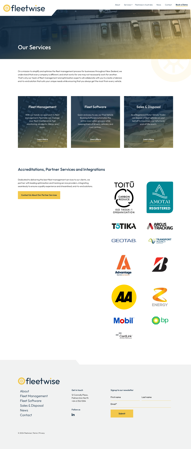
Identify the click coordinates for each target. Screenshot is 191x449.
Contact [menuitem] (168, 5)
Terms (35, 433)
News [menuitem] (159, 5)
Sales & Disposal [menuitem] (32, 405)
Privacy (42, 433)
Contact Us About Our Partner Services (39, 195)
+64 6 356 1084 (79, 401)
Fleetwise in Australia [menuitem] (144, 5)
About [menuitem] (117, 5)
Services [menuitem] (127, 5)
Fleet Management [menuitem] (34, 396)
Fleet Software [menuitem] (30, 401)
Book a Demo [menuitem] (182, 4)
